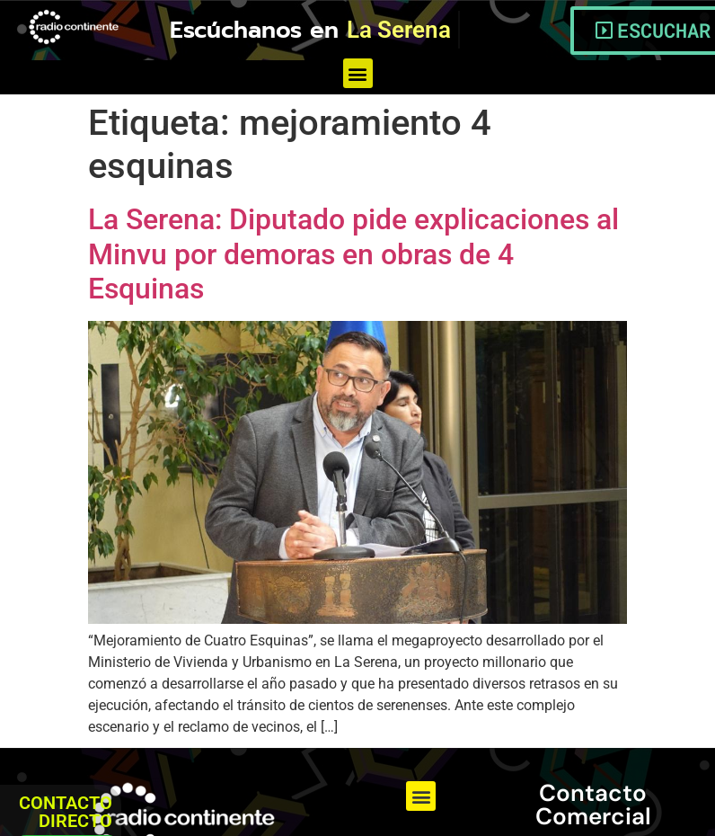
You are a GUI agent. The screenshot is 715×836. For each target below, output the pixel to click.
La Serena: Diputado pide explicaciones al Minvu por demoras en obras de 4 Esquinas (353, 254)
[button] (358, 73)
